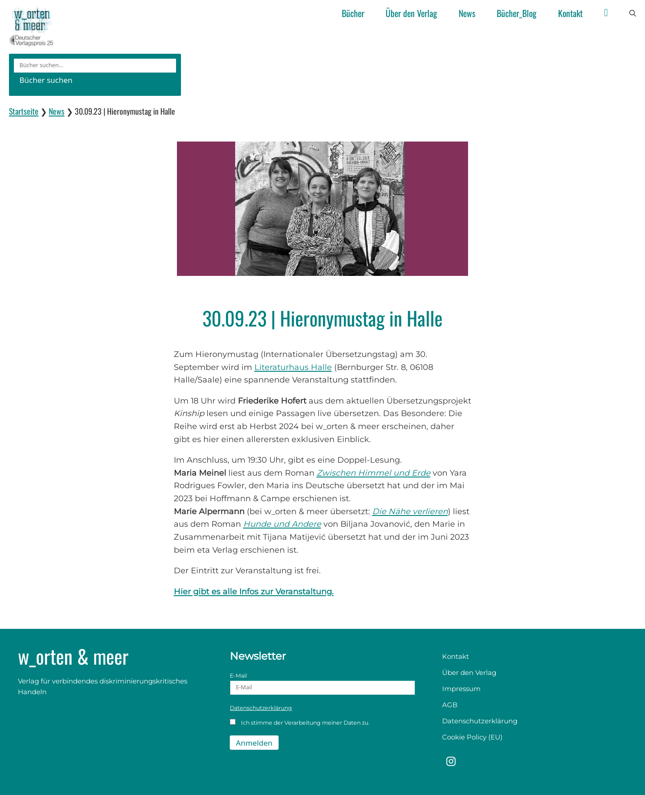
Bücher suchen (46, 80)
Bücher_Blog (517, 13)
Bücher (353, 13)
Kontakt (570, 13)
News (467, 13)
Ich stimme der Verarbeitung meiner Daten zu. (300, 722)
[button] (632, 13)
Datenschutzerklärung (261, 708)
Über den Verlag (411, 13)
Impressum (461, 688)
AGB (449, 704)
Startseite (24, 111)
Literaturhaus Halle (293, 367)
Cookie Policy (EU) (472, 737)
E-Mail (322, 683)
